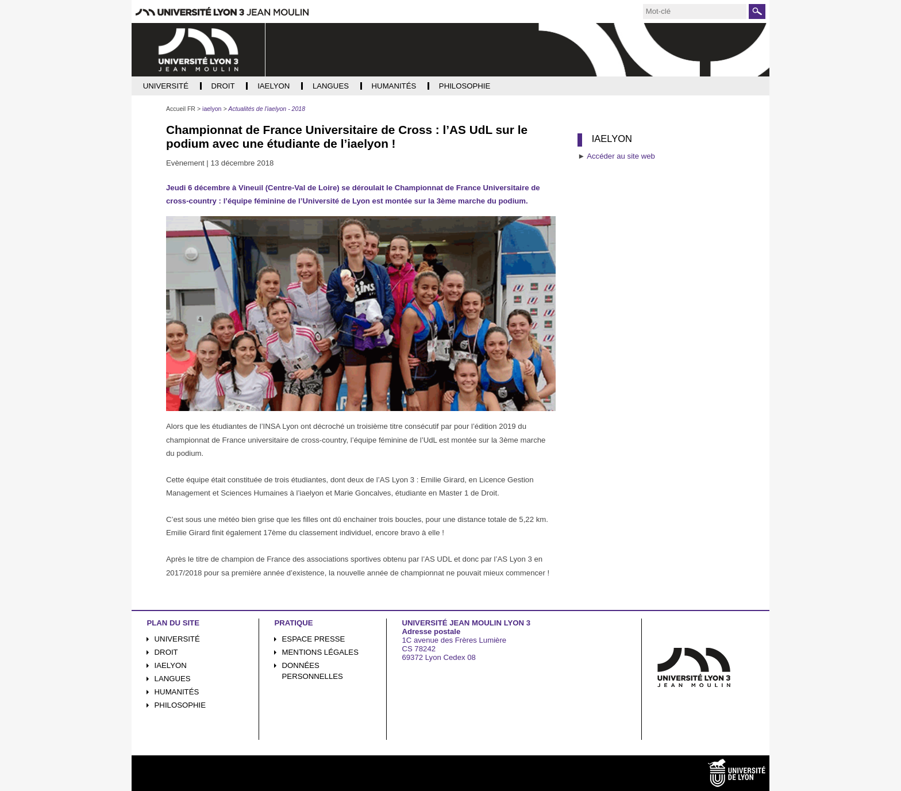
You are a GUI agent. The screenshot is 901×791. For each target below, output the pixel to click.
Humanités (177, 692)
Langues (173, 678)
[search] (694, 11)
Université (177, 639)
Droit (166, 652)
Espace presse (313, 639)
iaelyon (171, 665)
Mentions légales (320, 652)
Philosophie (180, 705)
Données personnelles (312, 671)
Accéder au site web (621, 156)
